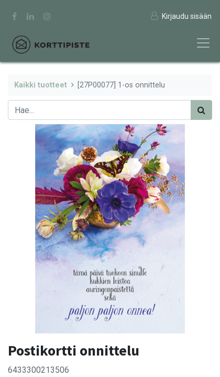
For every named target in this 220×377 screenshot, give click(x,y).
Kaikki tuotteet (40, 85)
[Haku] (201, 110)
